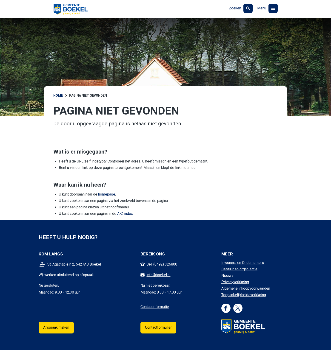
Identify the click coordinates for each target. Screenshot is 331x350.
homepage (106, 194)
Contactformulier (158, 327)
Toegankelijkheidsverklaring (243, 295)
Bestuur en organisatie (239, 269)
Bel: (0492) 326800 (161, 264)
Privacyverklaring (235, 282)
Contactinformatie (154, 307)
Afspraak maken (56, 327)
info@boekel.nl (158, 275)
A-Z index (125, 213)
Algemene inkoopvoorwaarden (245, 288)
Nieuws (227, 275)
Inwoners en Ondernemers (242, 262)
